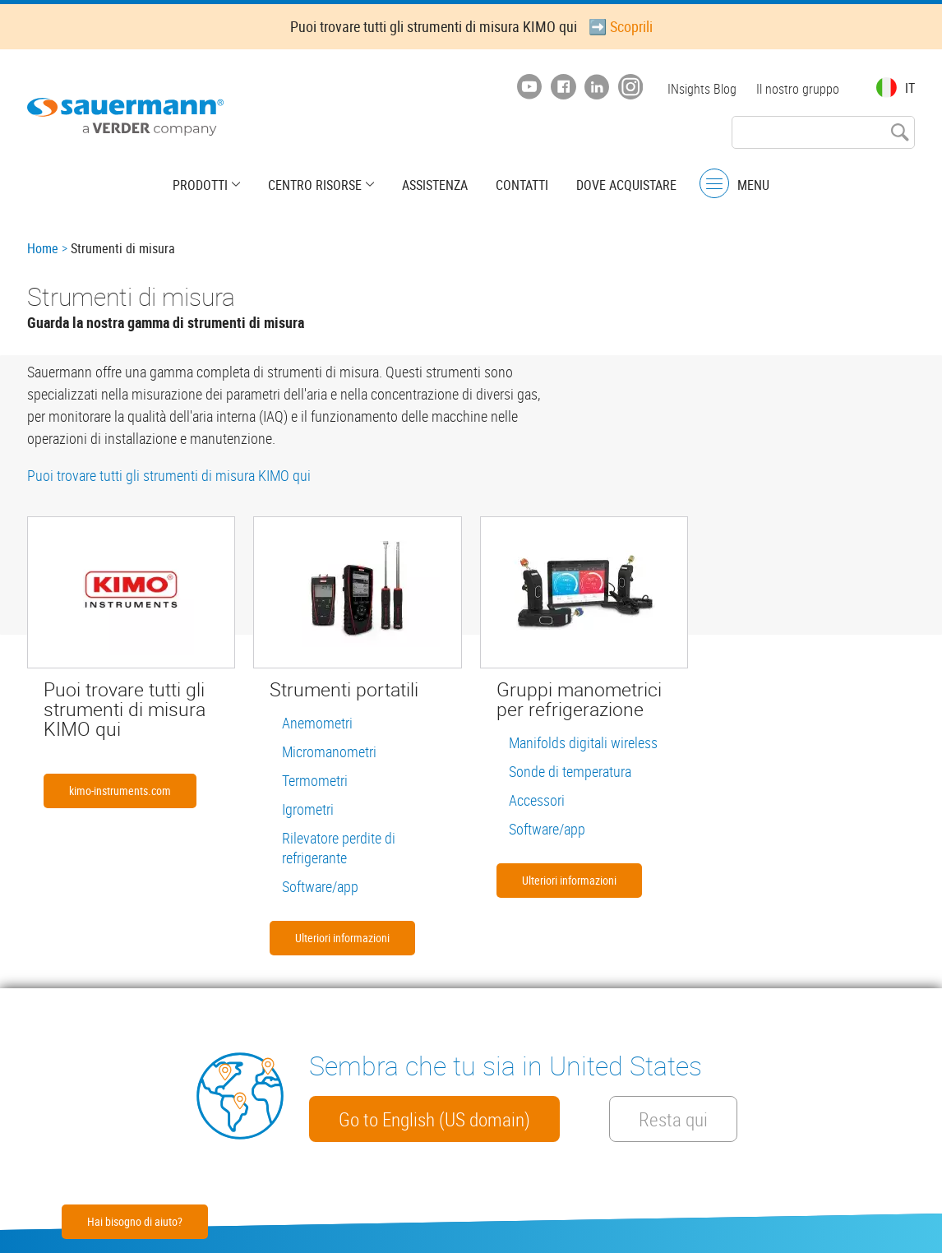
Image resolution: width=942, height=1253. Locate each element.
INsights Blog (702, 89)
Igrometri (308, 809)
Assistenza (435, 185)
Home (42, 248)
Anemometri (317, 723)
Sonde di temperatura (570, 771)
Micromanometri (329, 751)
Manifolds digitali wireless (583, 742)
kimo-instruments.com (120, 790)
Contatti (522, 185)
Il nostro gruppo (797, 89)
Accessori (537, 800)
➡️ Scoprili (621, 26)
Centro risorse (315, 185)
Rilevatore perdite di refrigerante (338, 847)
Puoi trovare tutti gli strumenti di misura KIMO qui (169, 475)
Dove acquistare (626, 185)
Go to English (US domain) (434, 1119)
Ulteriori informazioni (342, 938)
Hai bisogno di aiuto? (134, 1221)
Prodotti (200, 185)
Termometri (315, 780)
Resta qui (673, 1119)
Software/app (320, 886)
